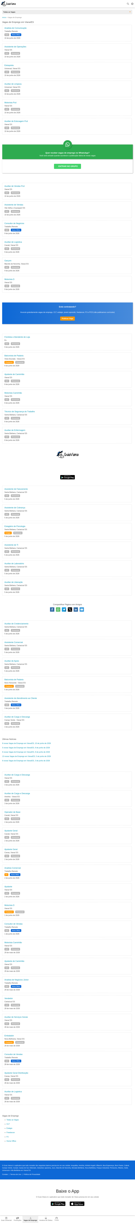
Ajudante (8, 887)
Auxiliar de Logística (13, 242)
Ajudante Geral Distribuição (16, 1073)
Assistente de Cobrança (14, 508)
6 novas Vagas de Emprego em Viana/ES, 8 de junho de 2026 (26, 752)
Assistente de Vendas (13, 205)
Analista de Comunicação (15, 28)
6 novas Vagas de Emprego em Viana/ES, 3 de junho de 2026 (26, 761)
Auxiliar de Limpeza (12, 84)
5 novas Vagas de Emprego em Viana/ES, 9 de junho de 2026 (26, 748)
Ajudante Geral (10, 831)
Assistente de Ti (11, 545)
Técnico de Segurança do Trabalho (19, 411)
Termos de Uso (15, 1174)
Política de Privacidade (32, 1174)
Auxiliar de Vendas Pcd (14, 186)
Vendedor (8, 998)
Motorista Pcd (10, 103)
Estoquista (9, 65)
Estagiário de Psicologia (14, 526)
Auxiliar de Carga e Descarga (17, 717)
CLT (7, 35)
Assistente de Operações (15, 47)
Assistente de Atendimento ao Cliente (20, 698)
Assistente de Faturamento (16, 489)
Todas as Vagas (13, 1120)
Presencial (15, 53)
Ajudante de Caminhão (14, 374)
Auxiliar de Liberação (13, 582)
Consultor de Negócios (14, 223)
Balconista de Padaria (13, 356)
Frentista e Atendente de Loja (17, 337)
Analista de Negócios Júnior (16, 980)
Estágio (8, 533)
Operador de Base (12, 812)
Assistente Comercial (13, 642)
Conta (57, 1219)
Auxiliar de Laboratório (14, 563)
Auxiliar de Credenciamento (16, 624)
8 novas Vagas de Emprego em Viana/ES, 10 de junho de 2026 (26, 743)
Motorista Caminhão (13, 393)
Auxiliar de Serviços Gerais (16, 1017)
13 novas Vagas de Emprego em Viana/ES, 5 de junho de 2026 (26, 756)
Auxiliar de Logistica (13, 1092)
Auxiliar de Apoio (11, 661)
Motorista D (9, 279)
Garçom (7, 261)
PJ (6, 874)
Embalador (9, 1036)
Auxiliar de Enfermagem (14, 430)
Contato (5, 1174)
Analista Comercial (12, 868)
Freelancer (9, 362)
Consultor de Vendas (13, 924)
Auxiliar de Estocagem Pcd (16, 121)
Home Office (16, 35)
